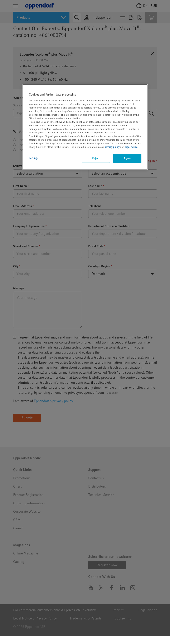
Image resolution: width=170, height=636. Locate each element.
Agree (127, 158)
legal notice (131, 146)
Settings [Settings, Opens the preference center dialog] (34, 158)
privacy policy (112, 146)
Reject (95, 158)
